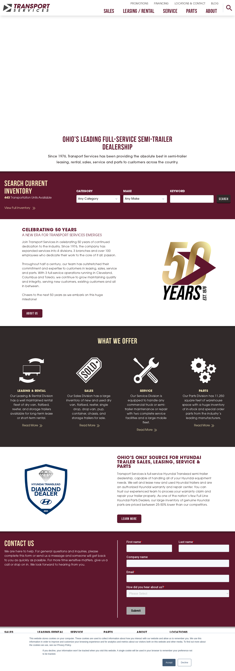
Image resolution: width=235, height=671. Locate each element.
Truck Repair (79, 592)
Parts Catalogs (114, 592)
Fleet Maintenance (80, 604)
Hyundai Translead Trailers (16, 594)
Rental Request (48, 587)
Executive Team (148, 592)
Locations (179, 582)
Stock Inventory (114, 587)
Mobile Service (80, 597)
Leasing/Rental (50, 582)
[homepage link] (26, 8)
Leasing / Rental (138, 11)
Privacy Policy (146, 608)
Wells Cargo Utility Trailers (16, 607)
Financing (161, 3)
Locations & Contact (190, 3)
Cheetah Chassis (16, 600)
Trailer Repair (79, 587)
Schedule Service (82, 611)
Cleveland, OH (180, 587)
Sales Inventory (14, 587)
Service (170, 11)
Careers (142, 603)
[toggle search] (229, 7)
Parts (191, 11)
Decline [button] (184, 662)
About (211, 11)
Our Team (143, 587)
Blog (214, 3)
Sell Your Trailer (14, 614)
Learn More (129, 519)
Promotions (139, 3)
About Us (32, 313)
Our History (144, 597)
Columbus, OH (180, 592)
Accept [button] (169, 662)
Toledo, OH (177, 597)
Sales (109, 11)
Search (223, 199)
